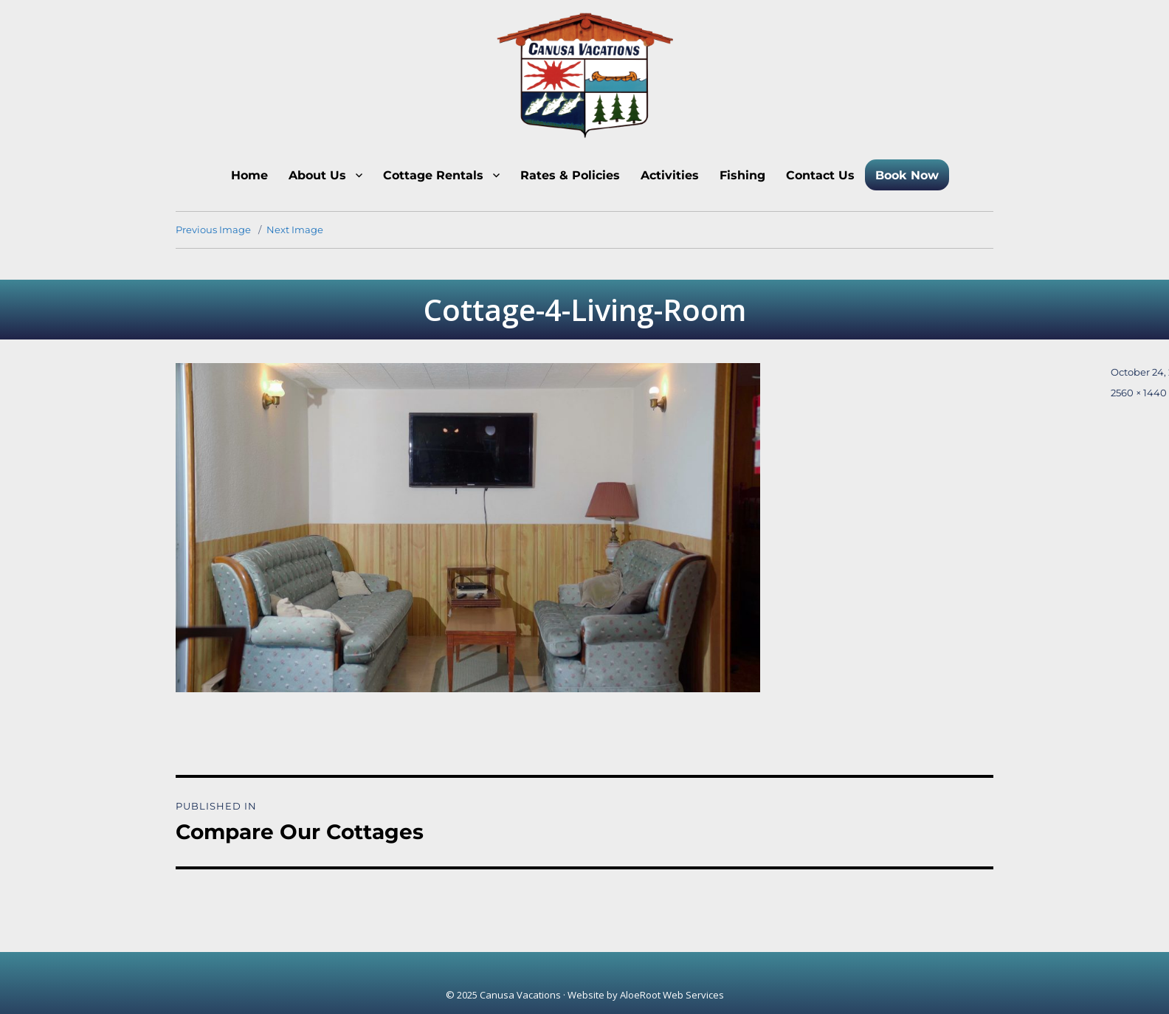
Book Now (907, 175)
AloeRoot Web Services (672, 994)
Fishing (742, 175)
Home (249, 175)
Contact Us (820, 175)
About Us (317, 175)
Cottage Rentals (433, 175)
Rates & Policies (570, 175)
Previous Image (213, 229)
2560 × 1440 (1139, 393)
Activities (670, 175)
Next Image (294, 229)
